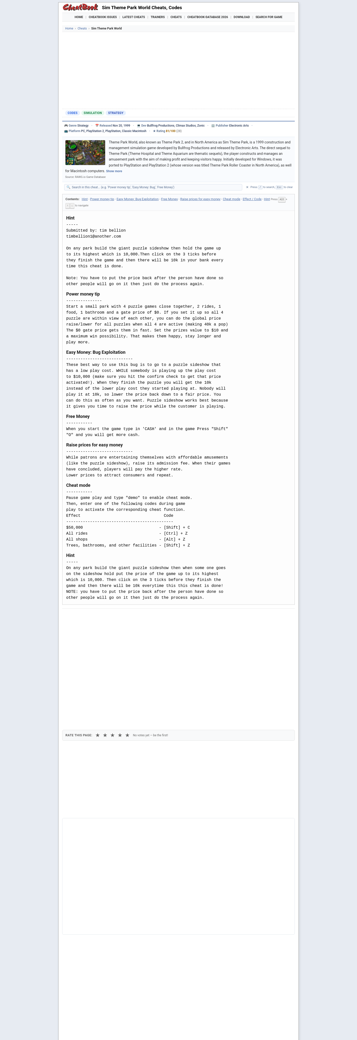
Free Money (169, 199)
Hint (85, 199)
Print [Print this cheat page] (108, 627)
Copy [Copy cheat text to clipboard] (88, 627)
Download (242, 17)
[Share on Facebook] (80, 616)
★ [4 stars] (120, 643)
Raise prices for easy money (200, 199)
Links (273, 1030)
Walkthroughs (168, 1030)
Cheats (176, 17)
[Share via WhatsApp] (129, 616)
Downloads (142, 1030)
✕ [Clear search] (247, 187)
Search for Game (269, 17)
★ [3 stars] (112, 643)
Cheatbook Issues (103, 17)
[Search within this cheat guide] (155, 187)
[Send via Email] (153, 616)
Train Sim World (82, 934)
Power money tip (102, 199)
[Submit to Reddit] (104, 616)
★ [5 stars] (127, 643)
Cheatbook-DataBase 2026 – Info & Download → (158, 816)
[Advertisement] (178, 69)
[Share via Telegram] (141, 616)
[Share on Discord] (117, 616)
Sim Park (77, 926)
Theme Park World (84, 918)
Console (192, 1030)
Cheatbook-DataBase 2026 (207, 17)
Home (79, 17)
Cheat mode (231, 199)
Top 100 (211, 1030)
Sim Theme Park (82, 909)
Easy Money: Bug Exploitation (138, 199)
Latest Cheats (133, 17)
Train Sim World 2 (83, 942)
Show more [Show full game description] (114, 171)
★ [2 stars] (105, 643)
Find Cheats (118, 1030)
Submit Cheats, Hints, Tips (242, 1030)
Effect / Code (252, 199)
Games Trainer (91, 1030)
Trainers (158, 17)
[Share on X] (92, 616)
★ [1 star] (97, 643)
